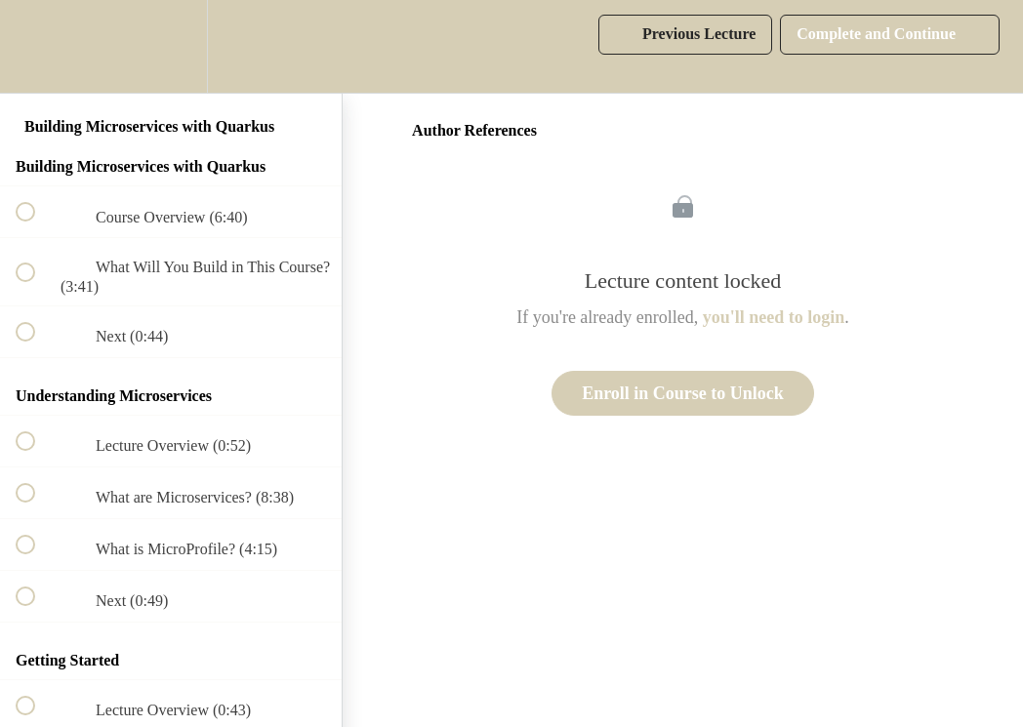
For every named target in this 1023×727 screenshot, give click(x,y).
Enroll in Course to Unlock (683, 393)
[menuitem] (171, 46)
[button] (36, 46)
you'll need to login (774, 317)
